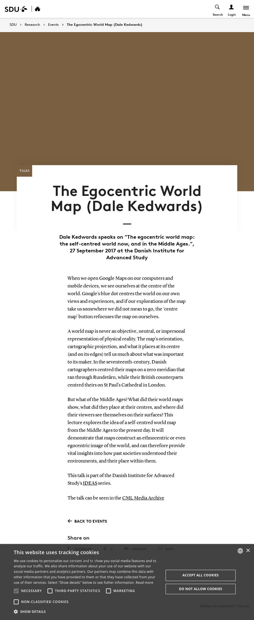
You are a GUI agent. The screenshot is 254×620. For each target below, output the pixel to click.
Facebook (79, 541)
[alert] (127, 582)
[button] (16, 590)
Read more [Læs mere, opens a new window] (144, 582)
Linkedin (135, 541)
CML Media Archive (143, 491)
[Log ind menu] (231, 9)
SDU (13, 24)
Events (53, 25)
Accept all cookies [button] (200, 575)
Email (166, 542)
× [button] (248, 551)
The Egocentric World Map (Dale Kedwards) (105, 25)
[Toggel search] (217, 9)
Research (32, 25)
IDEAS (90, 476)
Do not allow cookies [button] (200, 589)
